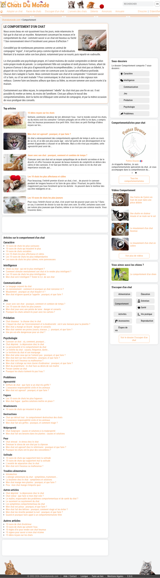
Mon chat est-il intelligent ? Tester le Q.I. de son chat (30, 277)
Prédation (126, 100)
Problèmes (126, 113)
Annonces (107, 11)
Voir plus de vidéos (134, 255)
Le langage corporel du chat (19, 286)
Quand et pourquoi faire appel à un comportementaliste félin (34, 514)
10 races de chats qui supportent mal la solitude (28, 460)
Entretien (143, 301)
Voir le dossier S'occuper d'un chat (134, 339)
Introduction (11, 474)
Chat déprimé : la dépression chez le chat (25, 344)
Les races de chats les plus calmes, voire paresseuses (31, 259)
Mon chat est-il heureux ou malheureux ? (24, 360)
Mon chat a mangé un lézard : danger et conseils (28, 326)
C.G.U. (130, 576)
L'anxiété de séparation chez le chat (22, 463)
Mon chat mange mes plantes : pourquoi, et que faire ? (31, 482)
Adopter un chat (15, 11)
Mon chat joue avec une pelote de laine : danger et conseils (33, 309)
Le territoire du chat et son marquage (23, 352)
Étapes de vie (121, 329)
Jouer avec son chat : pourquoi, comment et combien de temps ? (35, 304)
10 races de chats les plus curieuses (22, 246)
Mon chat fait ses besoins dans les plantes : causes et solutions (35, 433)
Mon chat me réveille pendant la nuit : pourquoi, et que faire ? (34, 512)
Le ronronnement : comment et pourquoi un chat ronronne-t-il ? (35, 289)
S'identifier (155, 11)
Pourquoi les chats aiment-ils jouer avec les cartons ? (30, 312)
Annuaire (119, 11)
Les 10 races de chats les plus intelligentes (26, 274)
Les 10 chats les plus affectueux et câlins (25, 254)
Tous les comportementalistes (134, 179)
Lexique (84, 576)
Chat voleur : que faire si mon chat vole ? (25, 496)
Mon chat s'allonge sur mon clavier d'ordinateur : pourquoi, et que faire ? (39, 363)
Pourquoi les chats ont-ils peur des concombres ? (28, 450)
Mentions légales (115, 576)
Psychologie (127, 107)
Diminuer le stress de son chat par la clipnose (27, 444)
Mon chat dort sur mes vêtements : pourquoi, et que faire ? (33, 358)
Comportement (122, 302)
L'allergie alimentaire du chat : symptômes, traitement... (32, 477)
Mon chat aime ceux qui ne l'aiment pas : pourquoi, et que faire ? (36, 355)
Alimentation (122, 294)
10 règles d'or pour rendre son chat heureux (26, 529)
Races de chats (33, 11)
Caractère (126, 73)
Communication (129, 87)
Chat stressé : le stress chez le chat (22, 441)
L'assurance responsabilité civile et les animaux (28, 387)
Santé (141, 307)
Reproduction (145, 320)
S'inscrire (142, 11)
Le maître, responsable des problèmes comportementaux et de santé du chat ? (42, 498)
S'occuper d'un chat (54, 11)
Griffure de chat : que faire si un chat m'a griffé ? (28, 385)
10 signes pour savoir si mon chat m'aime (25, 532)
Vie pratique (144, 314)
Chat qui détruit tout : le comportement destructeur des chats (34, 417)
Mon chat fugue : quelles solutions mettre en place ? (30, 401)
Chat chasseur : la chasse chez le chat (23, 321)
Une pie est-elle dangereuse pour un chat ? (25, 332)
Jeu (123, 93)
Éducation (143, 294)
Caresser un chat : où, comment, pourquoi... (26, 341)
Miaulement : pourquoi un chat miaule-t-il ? (25, 291)
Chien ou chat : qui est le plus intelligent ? (25, 268)
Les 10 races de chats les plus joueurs (23, 306)
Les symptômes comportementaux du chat (25, 504)
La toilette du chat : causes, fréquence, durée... (27, 349)
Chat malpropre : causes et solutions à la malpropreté (30, 431)
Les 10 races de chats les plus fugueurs (24, 398)
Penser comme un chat (16, 368)
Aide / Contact (70, 576)
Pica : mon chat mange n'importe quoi (23, 485)
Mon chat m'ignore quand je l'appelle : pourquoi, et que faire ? (34, 294)
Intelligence (127, 80)
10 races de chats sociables (18, 251)
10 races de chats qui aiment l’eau (21, 527)
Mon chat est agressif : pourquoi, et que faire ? (27, 390)
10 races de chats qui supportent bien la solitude (28, 458)
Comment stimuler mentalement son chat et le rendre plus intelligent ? (38, 271)
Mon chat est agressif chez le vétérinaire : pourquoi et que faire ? (36, 447)
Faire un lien (97, 576)
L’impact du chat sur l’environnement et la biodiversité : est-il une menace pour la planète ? (48, 324)
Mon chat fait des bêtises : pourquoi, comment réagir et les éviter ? (37, 509)
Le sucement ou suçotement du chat (22, 501)
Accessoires (122, 320)
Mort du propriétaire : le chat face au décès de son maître (32, 366)
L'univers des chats (77, 11)
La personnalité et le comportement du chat (26, 347)
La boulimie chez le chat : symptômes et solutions (29, 479)
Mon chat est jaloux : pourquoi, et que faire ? (26, 506)
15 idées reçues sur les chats (19, 535)
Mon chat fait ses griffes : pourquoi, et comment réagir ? (32, 422)
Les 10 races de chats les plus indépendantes (27, 256)
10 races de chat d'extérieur (18, 524)
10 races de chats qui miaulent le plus (23, 248)
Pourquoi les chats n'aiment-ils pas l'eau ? (25, 371)
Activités (120, 314)
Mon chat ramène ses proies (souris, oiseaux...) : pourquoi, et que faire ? (39, 329)
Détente (94, 11)
